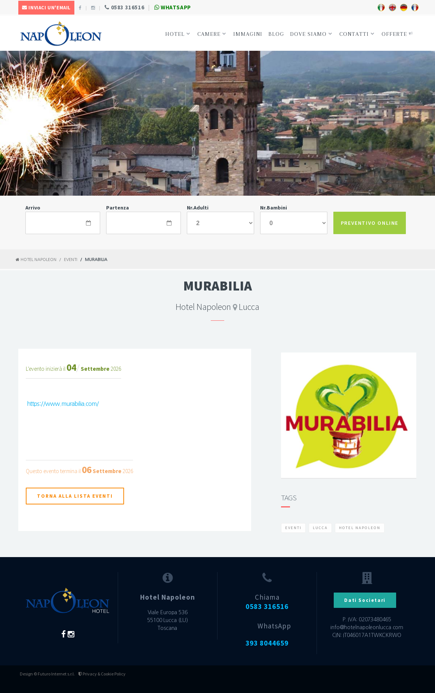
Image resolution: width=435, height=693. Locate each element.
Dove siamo (311, 34)
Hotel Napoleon (36, 260)
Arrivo (32, 207)
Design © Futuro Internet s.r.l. (47, 674)
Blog (276, 34)
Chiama (267, 602)
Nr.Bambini (273, 207)
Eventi (70, 260)
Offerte (397, 34)
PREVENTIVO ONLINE (369, 223)
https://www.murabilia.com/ (63, 404)
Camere (211, 34)
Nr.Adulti (198, 207)
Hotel (178, 34)
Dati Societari (364, 600)
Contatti (357, 34)
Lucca (320, 527)
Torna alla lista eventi (75, 496)
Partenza (117, 207)
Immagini (247, 34)
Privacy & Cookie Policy (102, 674)
